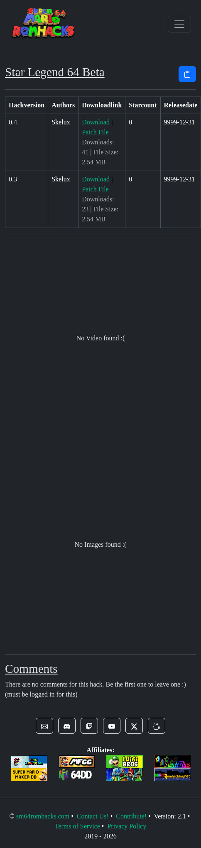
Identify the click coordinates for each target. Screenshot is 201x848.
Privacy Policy (126, 826)
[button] (44, 726)
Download (96, 122)
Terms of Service (77, 826)
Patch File (95, 132)
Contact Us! (93, 816)
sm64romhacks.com (42, 816)
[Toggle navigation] (179, 24)
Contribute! (131, 816)
